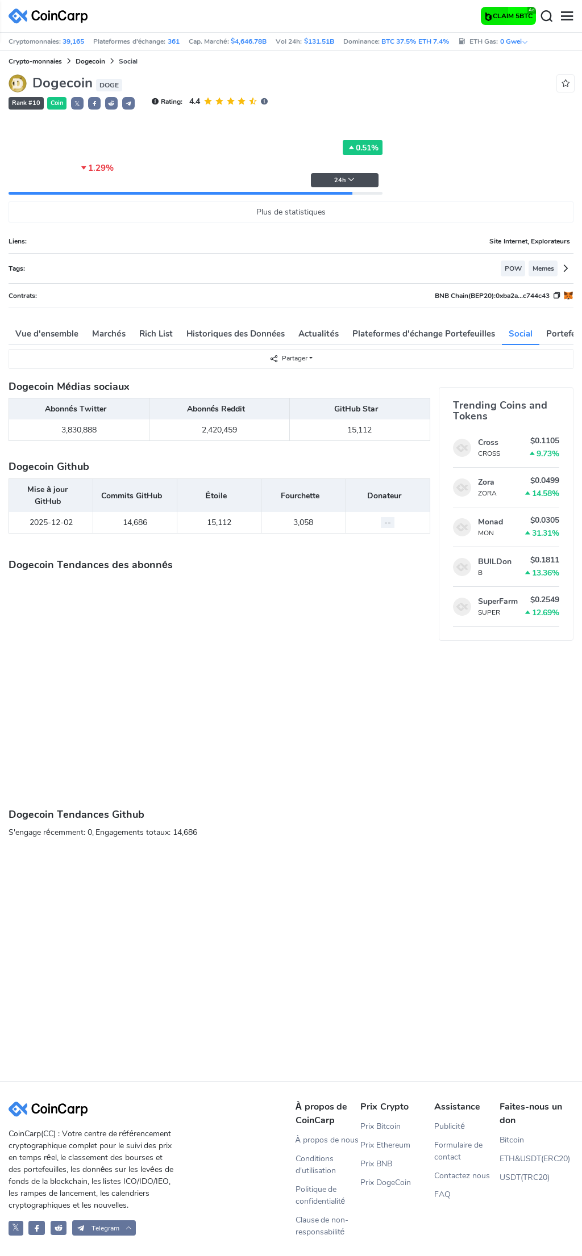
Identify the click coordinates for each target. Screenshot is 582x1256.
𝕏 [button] (77, 103)
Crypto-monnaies (35, 61)
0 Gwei (514, 41)
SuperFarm (498, 601)
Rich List (156, 333)
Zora (486, 482)
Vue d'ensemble (46, 333)
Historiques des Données (235, 333)
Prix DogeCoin (385, 1182)
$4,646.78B (249, 41)
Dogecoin (90, 61)
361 (174, 41)
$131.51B (319, 41)
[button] (94, 103)
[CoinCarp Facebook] (36, 1228)
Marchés (108, 333)
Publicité (449, 1126)
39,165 (73, 41)
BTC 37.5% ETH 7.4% (415, 41)
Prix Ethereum (385, 1145)
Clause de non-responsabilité (322, 1226)
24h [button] (344, 180)
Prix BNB (376, 1163)
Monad (490, 521)
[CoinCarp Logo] (51, 16)
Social (521, 333)
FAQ (442, 1194)
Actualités (318, 333)
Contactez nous (462, 1175)
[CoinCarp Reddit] (59, 1228)
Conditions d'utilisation (316, 1164)
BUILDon (495, 561)
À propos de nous (327, 1140)
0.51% (363, 147)
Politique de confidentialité (321, 1195)
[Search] (546, 16)
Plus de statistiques (291, 212)
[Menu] (566, 16)
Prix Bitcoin (380, 1126)
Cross (488, 442)
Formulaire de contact (458, 1151)
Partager (288, 358)
